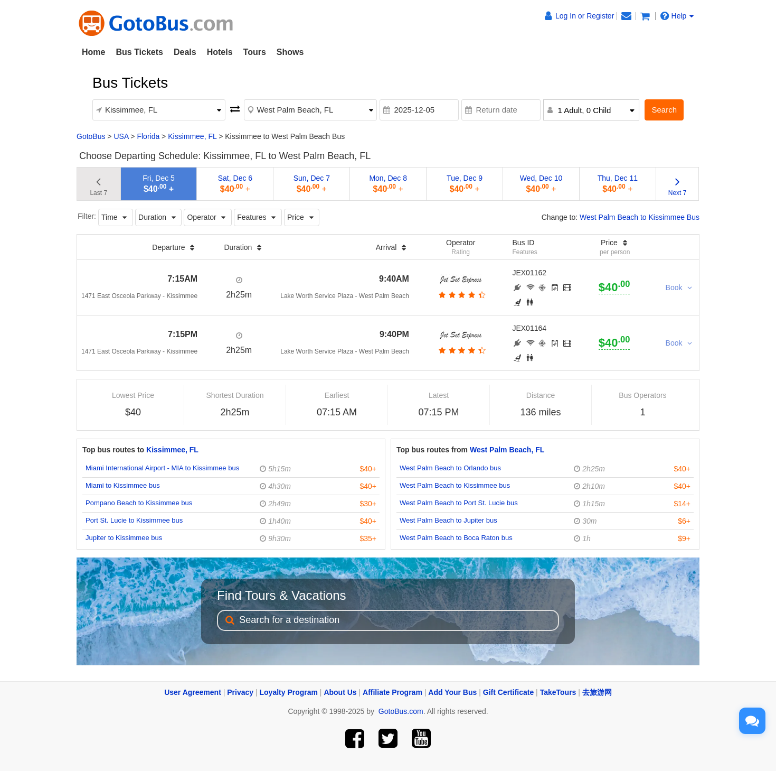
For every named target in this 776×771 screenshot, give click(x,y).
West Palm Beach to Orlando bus (450, 468)
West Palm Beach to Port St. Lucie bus (459, 503)
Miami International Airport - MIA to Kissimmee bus (162, 468)
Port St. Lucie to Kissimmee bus (134, 520)
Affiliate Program (392, 692)
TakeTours (558, 692)
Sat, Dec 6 (235, 183)
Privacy (240, 692)
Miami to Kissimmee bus (123, 485)
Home (93, 52)
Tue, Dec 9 (464, 183)
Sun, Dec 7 (312, 183)
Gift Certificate (508, 692)
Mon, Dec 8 (388, 183)
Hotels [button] (220, 52)
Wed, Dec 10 (541, 183)
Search (664, 109)
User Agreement (192, 692)
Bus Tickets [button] (139, 52)
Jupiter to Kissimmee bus (124, 538)
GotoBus (91, 136)
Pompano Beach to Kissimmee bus (139, 503)
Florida (148, 136)
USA (120, 136)
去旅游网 (597, 692)
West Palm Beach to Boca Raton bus (456, 538)
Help (677, 16)
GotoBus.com (400, 711)
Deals (185, 52)
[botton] (461, 295)
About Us (340, 692)
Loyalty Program (289, 692)
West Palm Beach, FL (507, 449)
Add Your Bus (452, 692)
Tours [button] (254, 52)
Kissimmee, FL (192, 136)
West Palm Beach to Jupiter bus (448, 520)
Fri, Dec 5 (159, 183)
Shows (290, 52)
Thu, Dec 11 (618, 183)
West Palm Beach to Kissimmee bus (455, 485)
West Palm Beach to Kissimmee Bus (639, 217)
